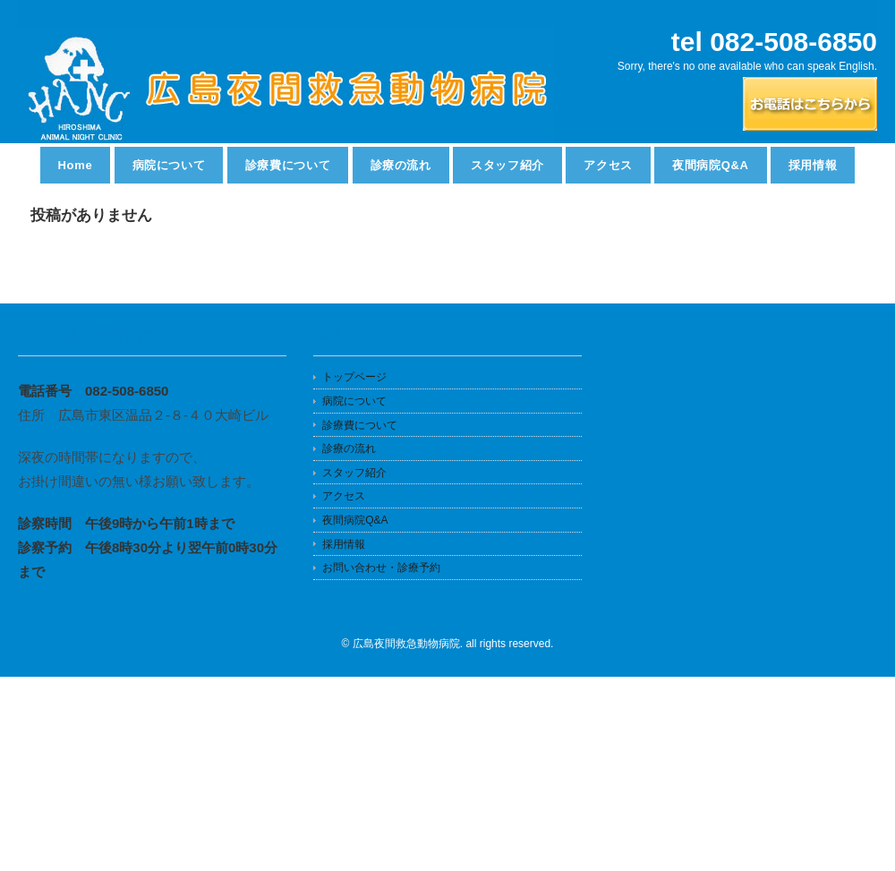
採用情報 (813, 165)
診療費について (288, 165)
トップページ (354, 377)
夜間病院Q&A (710, 165)
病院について (169, 165)
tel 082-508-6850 (774, 41)
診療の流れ (401, 165)
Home (75, 165)
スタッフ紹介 (507, 165)
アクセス (608, 165)
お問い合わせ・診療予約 (381, 567)
